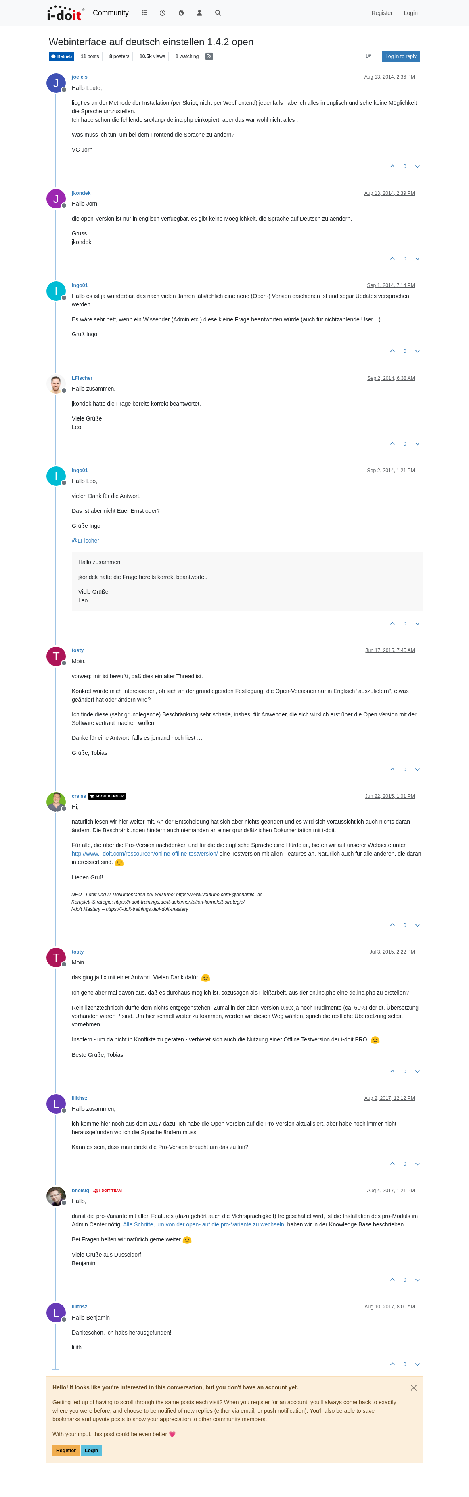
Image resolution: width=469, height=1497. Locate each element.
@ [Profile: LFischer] (85, 540)
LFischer (82, 378)
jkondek (81, 193)
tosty (78, 650)
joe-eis (80, 77)
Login (91, 1450)
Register (66, 1450)
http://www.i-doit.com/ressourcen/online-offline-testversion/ (145, 853)
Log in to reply (401, 56)
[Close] (413, 1388)
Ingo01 (80, 285)
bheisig (80, 1190)
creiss (79, 796)
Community (111, 13)
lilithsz (79, 1098)
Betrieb (61, 56)
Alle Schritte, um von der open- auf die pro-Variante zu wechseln (203, 1224)
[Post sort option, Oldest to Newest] (368, 56)
